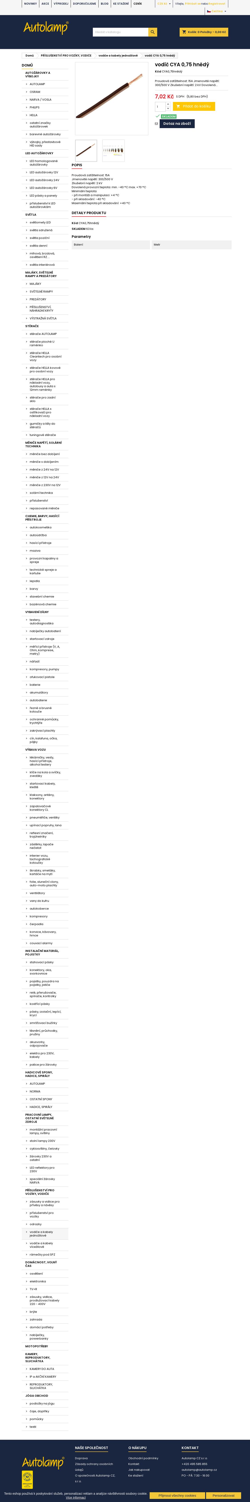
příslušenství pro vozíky (42, 1215)
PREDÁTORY (38, 299)
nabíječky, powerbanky (39, 1337)
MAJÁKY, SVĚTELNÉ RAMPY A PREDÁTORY (41, 274)
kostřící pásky (40, 1004)
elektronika (38, 1281)
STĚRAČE (32, 326)
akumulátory (39, 692)
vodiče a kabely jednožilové (41, 1234)
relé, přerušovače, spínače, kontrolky (43, 994)
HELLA (34, 115)
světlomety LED (40, 222)
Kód (158, 72)
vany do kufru (39, 901)
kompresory (39, 916)
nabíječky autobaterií (45, 631)
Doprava (81, 1458)
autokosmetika (41, 527)
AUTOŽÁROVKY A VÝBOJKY (37, 74)
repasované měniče (44, 508)
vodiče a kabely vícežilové (41, 1245)
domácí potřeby (42, 1327)
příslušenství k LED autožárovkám (43, 205)
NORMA (35, 1091)
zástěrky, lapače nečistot (42, 846)
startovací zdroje (42, 639)
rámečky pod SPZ (42, 1254)
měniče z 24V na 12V (44, 469)
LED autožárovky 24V (44, 180)
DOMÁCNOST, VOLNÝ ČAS (41, 1264)
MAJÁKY (35, 284)
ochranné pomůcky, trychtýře (44, 721)
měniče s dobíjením (44, 462)
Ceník (137, 4)
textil (33, 1427)
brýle (33, 1312)
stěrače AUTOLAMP (43, 334)
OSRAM (35, 92)
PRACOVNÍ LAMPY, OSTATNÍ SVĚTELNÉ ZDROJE (39, 1118)
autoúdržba (38, 535)
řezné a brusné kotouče (41, 710)
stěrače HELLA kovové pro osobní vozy (45, 369)
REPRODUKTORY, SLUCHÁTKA (41, 1386)
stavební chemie (42, 596)
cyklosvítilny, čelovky (44, 1149)
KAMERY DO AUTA (42, 1369)
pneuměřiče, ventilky (45, 817)
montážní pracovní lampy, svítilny (43, 1131)
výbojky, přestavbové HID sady (45, 144)
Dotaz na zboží (177, 123)
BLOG (105, 4)
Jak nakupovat (139, 1470)
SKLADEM (78, 229)
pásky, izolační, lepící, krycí (45, 1013)
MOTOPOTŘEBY (36, 1346)
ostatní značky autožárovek (40, 125)
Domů (27, 65)
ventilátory (37, 893)
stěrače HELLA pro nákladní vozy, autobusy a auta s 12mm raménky (43, 384)
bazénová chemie (43, 604)
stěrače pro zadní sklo (43, 399)
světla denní (38, 246)
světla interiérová (42, 265)
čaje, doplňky (39, 1411)
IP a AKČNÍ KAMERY (43, 1377)
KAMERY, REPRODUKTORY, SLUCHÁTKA (37, 1357)
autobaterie (38, 700)
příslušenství (39, 500)
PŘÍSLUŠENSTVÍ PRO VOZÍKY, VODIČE (39, 1192)
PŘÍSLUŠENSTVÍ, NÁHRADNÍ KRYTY (41, 309)
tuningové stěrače (43, 435)
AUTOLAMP (37, 84)
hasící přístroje (41, 543)
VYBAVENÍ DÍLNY (37, 612)
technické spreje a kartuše (43, 571)
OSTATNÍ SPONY (41, 1099)
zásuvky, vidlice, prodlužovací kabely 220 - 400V (44, 1300)
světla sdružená (41, 230)
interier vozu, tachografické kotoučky (40, 859)
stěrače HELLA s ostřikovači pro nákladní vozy (41, 412)
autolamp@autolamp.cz (199, 1470)
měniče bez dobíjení (45, 454)
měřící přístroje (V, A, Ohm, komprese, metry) (45, 650)
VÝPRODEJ (61, 4)
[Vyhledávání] (125, 32)
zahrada (36, 1319)
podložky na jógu (42, 1403)
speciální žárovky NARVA (42, 1181)
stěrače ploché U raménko (42, 343)
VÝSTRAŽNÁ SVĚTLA (43, 318)
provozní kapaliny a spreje (44, 560)
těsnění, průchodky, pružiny (44, 1032)
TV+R (33, 1289)
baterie (35, 685)
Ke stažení (121, 4)
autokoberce (39, 908)
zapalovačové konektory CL (40, 808)
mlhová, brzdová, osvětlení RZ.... (42, 255)
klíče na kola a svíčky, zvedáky (45, 774)
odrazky (36, 1224)
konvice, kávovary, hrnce (43, 934)
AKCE (45, 4)
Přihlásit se (193, 4)
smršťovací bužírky (43, 1023)
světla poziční (40, 238)
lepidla (35, 581)
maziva (35, 551)
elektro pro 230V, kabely (42, 1055)
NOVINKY (30, 4)
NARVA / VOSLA (41, 100)
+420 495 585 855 (194, 1464)
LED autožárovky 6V (43, 188)
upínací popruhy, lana (46, 825)
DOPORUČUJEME (84, 4)
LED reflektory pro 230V (42, 1169)
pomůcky (36, 1419)
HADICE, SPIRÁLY (41, 1107)
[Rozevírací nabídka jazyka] (217, 11)
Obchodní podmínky (143, 1458)
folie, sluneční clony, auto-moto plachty (44, 883)
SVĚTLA (30, 215)
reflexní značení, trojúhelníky (42, 835)
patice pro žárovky (43, 1065)
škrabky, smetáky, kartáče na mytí (43, 872)
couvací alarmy (41, 943)
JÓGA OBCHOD (36, 1396)
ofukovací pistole (42, 677)
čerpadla (36, 924)
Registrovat (216, 4)
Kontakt (133, 1464)
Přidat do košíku (193, 106)
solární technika (41, 493)
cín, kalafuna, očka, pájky (44, 740)
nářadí (35, 661)
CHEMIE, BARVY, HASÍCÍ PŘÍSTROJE (42, 518)
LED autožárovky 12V (44, 172)
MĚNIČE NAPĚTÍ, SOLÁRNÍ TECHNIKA (43, 444)
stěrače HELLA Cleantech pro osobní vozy (46, 356)
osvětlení (36, 1274)
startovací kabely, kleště (43, 785)
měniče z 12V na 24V (44, 477)
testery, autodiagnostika (42, 621)
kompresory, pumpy (44, 669)
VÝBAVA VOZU (35, 750)
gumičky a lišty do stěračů (42, 425)
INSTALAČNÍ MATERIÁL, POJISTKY (42, 953)
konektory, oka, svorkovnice (41, 972)
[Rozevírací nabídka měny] (164, 4)
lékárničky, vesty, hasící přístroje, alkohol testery (42, 761)
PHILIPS (35, 107)
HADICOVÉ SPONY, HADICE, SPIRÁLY (39, 1074)
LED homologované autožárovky (44, 163)
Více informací (76, 1497)
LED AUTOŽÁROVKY (39, 153)
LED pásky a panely (43, 195)
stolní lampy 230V (42, 1141)
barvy (34, 589)
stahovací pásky (42, 962)
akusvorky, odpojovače (39, 1044)
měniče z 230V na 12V (45, 485)
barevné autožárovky (45, 134)
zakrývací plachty (42, 731)
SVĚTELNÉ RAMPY (41, 291)
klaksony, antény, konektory (42, 797)
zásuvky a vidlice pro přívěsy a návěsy (45, 1203)
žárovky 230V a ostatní (41, 1158)
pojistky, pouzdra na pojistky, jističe (44, 983)
